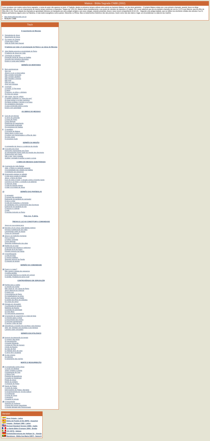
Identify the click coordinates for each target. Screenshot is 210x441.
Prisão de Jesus (10, 380)
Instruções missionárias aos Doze (17, 151)
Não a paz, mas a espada (14, 156)
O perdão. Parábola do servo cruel (17, 277)
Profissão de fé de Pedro (13, 249)
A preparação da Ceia (12, 372)
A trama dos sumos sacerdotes (16, 405)
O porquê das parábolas (13, 197)
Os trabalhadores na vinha (14, 296)
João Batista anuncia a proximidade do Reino (21, 51)
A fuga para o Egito (11, 41)
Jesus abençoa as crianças (14, 290)
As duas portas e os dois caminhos (17, 100)
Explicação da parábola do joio (16, 207)
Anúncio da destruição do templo (16, 338)
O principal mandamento (13, 321)
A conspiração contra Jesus (14, 367)
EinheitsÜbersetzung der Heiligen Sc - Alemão (24, 434)
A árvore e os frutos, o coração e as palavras (21, 182)
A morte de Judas (11, 388)
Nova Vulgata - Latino (14, 418)
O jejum (7, 90)
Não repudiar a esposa (13, 79)
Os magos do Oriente (12, 39)
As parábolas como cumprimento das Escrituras (22, 205)
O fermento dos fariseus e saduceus (18, 248)
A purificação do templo (13, 306)
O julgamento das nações (14, 359)
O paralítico (9, 129)
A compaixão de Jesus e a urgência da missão (21, 146)
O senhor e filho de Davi (13, 323)
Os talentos (9, 357)
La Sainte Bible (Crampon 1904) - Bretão (21, 428)
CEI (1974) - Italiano (13, 431)
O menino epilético (11, 257)
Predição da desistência (13, 376)
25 (3, 355)
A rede (7, 210)
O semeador (9, 195)
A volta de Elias (10, 256)
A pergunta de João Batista (14, 166)
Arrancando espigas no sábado (16, 174)
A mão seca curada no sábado (15, 176)
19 (3, 285)
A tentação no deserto (12, 56)
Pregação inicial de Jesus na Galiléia (18, 57)
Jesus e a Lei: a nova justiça (15, 73)
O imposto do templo (12, 261)
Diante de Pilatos (11, 386)
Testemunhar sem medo (13, 154)
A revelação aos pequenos (14, 172)
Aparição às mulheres (12, 403)
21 (3, 304)
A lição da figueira (11, 347)
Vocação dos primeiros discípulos (17, 59)
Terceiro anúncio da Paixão (14, 298)
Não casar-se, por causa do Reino (17, 289)
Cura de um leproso (12, 116)
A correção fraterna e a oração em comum (20, 275)
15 (3, 236)
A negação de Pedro (12, 384)
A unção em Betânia (12, 369)
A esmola (8, 87)
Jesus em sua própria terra (14, 225)
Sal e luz (8, 71)
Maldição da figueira (12, 308)
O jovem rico (9, 292)
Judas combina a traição (13, 370)
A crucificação (10, 394)
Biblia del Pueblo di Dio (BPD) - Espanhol (22, 421)
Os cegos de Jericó (11, 302)
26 (3, 367)
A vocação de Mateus (12, 131)
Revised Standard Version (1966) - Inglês (21, 426)
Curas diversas (10, 121)
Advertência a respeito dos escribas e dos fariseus (23, 326)
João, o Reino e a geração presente (17, 168)
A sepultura (9, 397)
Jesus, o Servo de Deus (13, 178)
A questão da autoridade (13, 310)
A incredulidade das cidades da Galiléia (19, 170)
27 (3, 386)
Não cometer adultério (12, 77)
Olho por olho (9, 82)
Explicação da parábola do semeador (18, 199)
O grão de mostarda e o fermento (16, 203)
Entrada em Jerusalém (13, 304)
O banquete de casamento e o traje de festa (20, 316)
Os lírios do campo (11, 94)
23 (3, 326)
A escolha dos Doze (12, 149)
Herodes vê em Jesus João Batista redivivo (20, 228)
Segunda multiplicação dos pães (16, 243)
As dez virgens (10, 355)
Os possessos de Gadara (14, 127)
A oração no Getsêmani (13, 378)
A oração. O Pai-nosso (13, 88)
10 (3, 149)
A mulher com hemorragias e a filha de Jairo (20, 135)
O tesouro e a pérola (12, 208)
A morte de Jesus (11, 395)
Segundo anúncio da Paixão (15, 259)
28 (3, 402)
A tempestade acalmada (13, 125)
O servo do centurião (12, 118)
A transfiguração (10, 254)
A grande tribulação (11, 343)
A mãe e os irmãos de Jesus (15, 187)
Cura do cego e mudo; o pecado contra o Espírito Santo (24, 180)
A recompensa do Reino (13, 294)
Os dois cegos (10, 137)
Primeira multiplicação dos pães (16, 230)
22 (3, 316)
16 (3, 246)
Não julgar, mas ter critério (14, 96)
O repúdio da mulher (12, 287)
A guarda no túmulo (12, 399)
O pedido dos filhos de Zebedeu (16, 300)
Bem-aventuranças (11, 69)
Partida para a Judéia (12, 285)
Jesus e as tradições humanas (15, 236)
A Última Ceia (9, 374)
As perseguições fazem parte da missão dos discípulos (24, 152)
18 (3, 269)
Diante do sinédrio (11, 382)
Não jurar (8, 80)
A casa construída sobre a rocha (16, 106)
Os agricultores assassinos (14, 313)
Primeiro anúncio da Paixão (14, 251)
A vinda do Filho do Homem (14, 345)
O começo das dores (12, 339)
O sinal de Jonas (11, 184)
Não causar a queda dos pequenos (17, 271)
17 (3, 254)
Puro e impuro (10, 238)
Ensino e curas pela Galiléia (15, 61)
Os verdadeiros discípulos (14, 104)
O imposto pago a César (13, 318)
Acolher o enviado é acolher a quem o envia (20, 158)
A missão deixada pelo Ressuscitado (18, 407)
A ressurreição (10, 402)
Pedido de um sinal (11, 246)
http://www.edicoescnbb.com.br (15, 17)
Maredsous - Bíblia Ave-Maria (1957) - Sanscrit (24, 436)
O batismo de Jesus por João (15, 53)
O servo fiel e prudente (13, 353)
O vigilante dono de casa (13, 351)
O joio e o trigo (10, 201)
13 (3, 192)
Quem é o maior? (11, 269)
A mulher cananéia (11, 240)
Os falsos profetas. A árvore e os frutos (18, 102)
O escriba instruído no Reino (15, 212)
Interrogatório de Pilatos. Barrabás (17, 390)
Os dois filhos (9, 312)
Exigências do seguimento (14, 123)
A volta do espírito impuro (14, 185)
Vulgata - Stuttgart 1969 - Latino (18, 423)
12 (3, 174)
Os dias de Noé (10, 349)
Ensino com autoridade (13, 108)
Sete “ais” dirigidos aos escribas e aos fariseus (21, 328)
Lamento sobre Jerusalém (14, 330)
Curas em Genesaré (12, 233)
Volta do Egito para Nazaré (14, 43)
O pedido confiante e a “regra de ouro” (18, 98)
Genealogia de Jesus (12, 35)
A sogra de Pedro (11, 120)
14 (3, 228)
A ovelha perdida (11, 273)
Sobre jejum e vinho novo (14, 133)
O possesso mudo (11, 139)
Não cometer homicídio (13, 75)
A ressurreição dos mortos (14, 320)
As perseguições (11, 341)
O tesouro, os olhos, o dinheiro (16, 92)
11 (3, 166)
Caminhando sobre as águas (15, 231)
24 (3, 338)
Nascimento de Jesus (12, 37)
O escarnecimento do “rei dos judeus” (18, 392)
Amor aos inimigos (11, 84)
